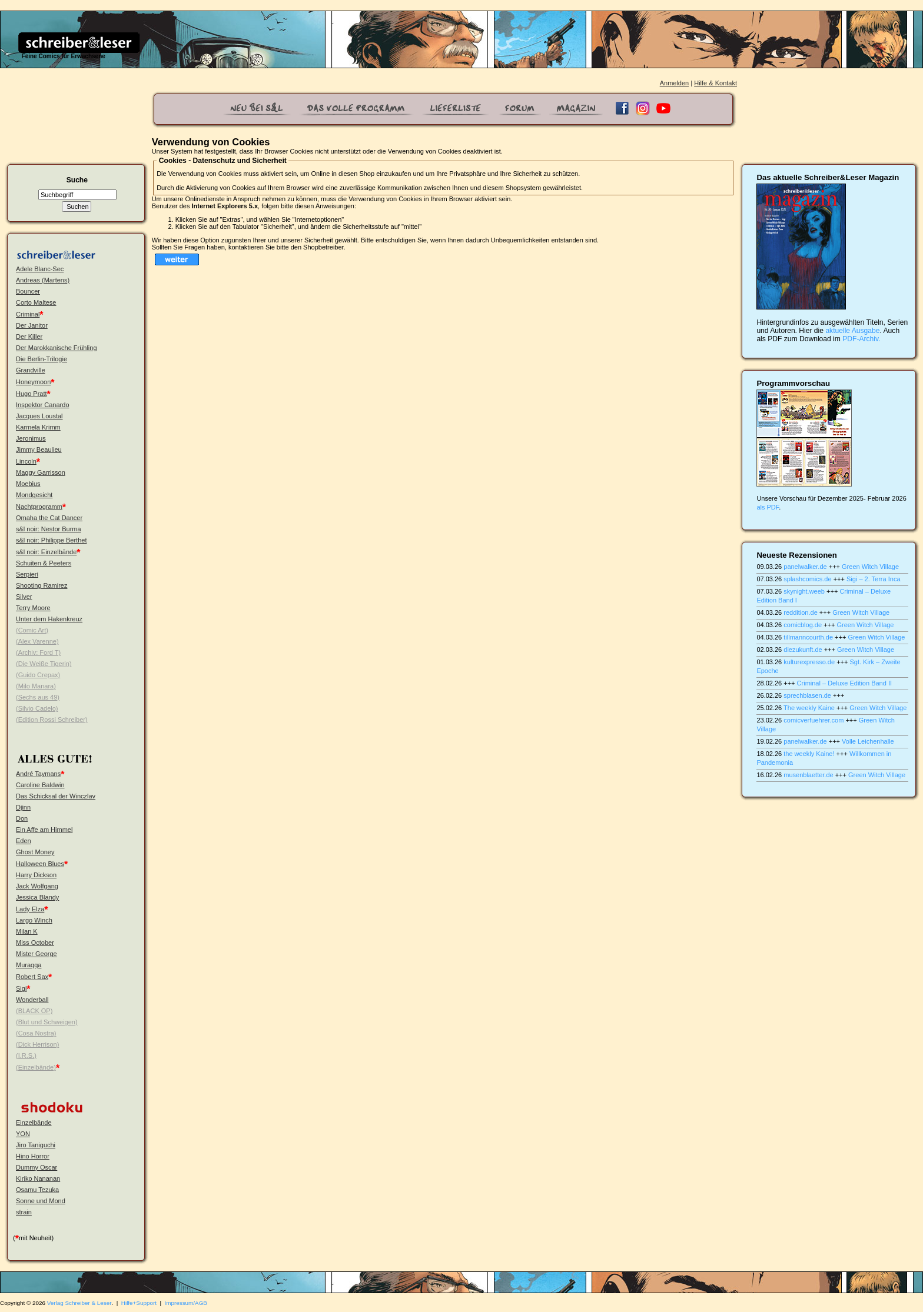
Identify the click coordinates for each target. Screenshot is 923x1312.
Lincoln (26, 461)
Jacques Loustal (39, 415)
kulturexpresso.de (809, 661)
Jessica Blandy (37, 897)
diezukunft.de (802, 649)
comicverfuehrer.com (813, 720)
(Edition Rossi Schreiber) (52, 719)
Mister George (36, 953)
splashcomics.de (807, 578)
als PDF (767, 507)
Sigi (21, 988)
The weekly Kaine (809, 707)
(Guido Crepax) (38, 674)
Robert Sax (32, 976)
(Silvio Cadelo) (37, 708)
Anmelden (674, 82)
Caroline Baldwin (40, 784)
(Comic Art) (32, 630)
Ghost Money (35, 851)
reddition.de (800, 612)
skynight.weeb (804, 591)
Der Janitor (32, 325)
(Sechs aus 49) (37, 697)
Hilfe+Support (139, 1303)
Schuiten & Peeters (43, 563)
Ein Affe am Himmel (44, 829)
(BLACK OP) (34, 1010)
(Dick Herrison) (37, 1044)
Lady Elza (30, 909)
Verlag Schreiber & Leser (79, 1303)
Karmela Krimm (38, 427)
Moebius (28, 483)
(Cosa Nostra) (36, 1033)
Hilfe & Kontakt (715, 82)
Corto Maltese (36, 302)
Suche (77, 180)
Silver (24, 596)
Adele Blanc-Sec (40, 268)
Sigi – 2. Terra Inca (873, 578)
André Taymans (38, 773)
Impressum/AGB (186, 1303)
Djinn (23, 807)
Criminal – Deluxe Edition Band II (844, 683)
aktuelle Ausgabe (852, 331)
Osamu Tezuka (37, 1189)
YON (23, 1133)
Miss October (35, 942)
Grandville (30, 370)
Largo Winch (34, 920)
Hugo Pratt (31, 393)
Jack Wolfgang (37, 886)
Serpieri (27, 574)
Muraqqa (28, 964)
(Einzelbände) (36, 1067)
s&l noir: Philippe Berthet (51, 540)
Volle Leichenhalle (868, 741)
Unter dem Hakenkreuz (49, 618)
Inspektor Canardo (42, 404)
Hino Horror (32, 1156)
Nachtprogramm (39, 506)
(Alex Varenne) (37, 641)
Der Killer (29, 336)
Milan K (27, 931)
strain (24, 1212)
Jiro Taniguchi (35, 1144)
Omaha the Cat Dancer (49, 517)
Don (22, 818)
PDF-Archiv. (861, 339)
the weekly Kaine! (808, 753)
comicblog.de (802, 624)
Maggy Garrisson (40, 472)
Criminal (27, 314)
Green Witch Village (870, 566)
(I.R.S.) (26, 1055)
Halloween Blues (40, 863)
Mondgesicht (34, 494)
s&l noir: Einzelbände (46, 551)
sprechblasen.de (807, 695)
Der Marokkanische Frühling (56, 347)
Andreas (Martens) (42, 280)
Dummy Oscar (36, 1167)
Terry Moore (33, 607)
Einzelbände (34, 1122)
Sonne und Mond (40, 1200)
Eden (23, 840)
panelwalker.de (804, 566)
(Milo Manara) (36, 686)
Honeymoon (33, 381)
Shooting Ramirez (41, 585)
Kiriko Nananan (38, 1178)
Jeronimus (31, 438)
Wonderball (32, 999)
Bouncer (28, 291)
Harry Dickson (36, 874)
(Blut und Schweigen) (47, 1021)
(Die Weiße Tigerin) (44, 663)
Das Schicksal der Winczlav (55, 796)
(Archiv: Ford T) (38, 652)
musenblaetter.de (808, 774)
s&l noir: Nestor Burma (48, 528)
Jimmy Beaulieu (39, 449)
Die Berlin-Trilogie (41, 358)
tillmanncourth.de (808, 637)
